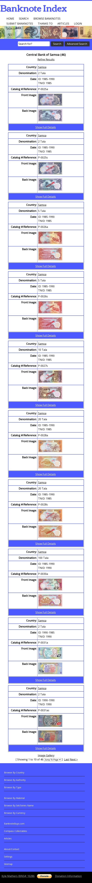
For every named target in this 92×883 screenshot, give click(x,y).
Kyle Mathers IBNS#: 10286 (18, 876)
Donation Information (68, 876)
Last (66, 759)
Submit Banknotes (19, 23)
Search (24, 18)
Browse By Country (14, 772)
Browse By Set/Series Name (19, 805)
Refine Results (46, 59)
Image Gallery (46, 755)
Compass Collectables (15, 831)
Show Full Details (45, 127)
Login (78, 23)
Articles (63, 23)
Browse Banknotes (46, 18)
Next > (74, 759)
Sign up (11, 28)
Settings (8, 856)
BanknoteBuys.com (14, 823)
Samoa (42, 67)
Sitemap (8, 864)
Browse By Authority (15, 779)
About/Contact (11, 849)
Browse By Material (14, 798)
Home (10, 18)
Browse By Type (12, 787)
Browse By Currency (14, 812)
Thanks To (45, 23)
